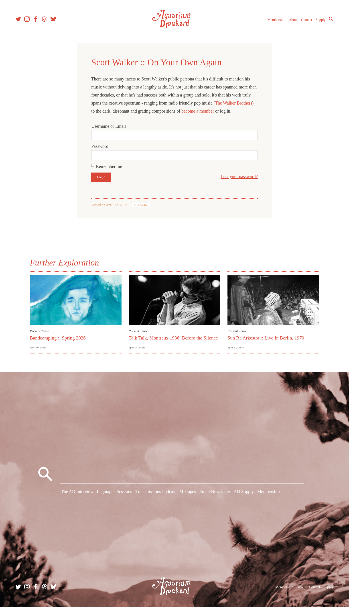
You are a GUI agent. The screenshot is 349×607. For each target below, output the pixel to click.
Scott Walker (141, 205)
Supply (321, 20)
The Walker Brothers (233, 103)
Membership (276, 20)
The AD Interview (77, 491)
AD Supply (244, 491)
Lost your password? (239, 176)
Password (99, 146)
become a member (197, 111)
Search (331, 19)
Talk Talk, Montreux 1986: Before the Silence (173, 338)
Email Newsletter (214, 491)
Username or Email (108, 126)
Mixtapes (187, 491)
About (293, 20)
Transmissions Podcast (155, 491)
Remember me (109, 166)
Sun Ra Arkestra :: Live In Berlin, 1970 (265, 338)
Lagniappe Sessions (114, 491)
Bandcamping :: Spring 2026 (58, 338)
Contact (306, 20)
